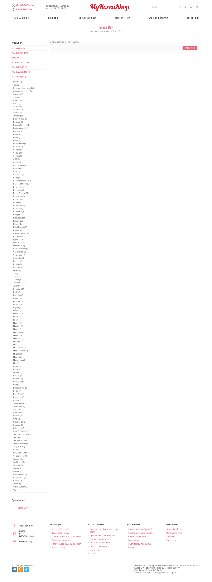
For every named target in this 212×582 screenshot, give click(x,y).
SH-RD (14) (18, 413)
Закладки (170, 536)
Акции (131, 547)
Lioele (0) (17, 317)
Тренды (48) (18, 85)
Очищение (53, 18)
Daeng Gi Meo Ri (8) (21, 184)
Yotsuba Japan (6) (20, 487)
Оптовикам (133, 540)
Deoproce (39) (19, 190)
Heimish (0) (17, 264)
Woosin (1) (17, 481)
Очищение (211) (17, 57)
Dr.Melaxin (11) (19, 209)
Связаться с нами (98, 546)
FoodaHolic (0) (19, 246)
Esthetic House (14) (21, 233)
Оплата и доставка (60, 540)
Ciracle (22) (17, 156)
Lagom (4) (17, 308)
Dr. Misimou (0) (19, 196)
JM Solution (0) (19, 283)
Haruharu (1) (18, 261)
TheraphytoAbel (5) (20, 444)
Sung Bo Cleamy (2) (21, 431)
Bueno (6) (17, 141)
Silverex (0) (17, 416)
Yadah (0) (17, 484)
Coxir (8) (16, 171)
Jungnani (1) (18, 286)
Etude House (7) (19, 236)
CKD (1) (16, 159)
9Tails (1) (16, 97)
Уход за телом (122, 18)
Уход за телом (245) (19, 67)
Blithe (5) (16, 134)
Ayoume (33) (18, 116)
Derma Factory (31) (21, 193)
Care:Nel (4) (18, 147)
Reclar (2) (17, 391)
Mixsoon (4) (18, 354)
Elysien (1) (17, 224)
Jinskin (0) (17, 280)
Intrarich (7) (17, 270)
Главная (94, 31)
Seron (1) (17, 410)
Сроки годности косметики (102, 535)
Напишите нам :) (25, 541)
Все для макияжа (87, 18)
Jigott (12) (17, 277)
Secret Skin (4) (19, 406)
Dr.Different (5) (19, 206)
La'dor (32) (17, 304)
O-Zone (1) (17, 372)
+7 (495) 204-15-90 (23, 9)
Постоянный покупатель (185, 7)
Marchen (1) (18, 326)
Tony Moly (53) (19, 447)
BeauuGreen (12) (20, 128)
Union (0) (16, 450)
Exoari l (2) (17, 82)
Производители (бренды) (140, 529)
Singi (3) (16, 419)
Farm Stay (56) (19, 243)
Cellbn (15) (17, 153)
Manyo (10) (17, 323)
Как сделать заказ (60, 533)
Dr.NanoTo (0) (18, 212)
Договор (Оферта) (60, 529)
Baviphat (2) (18, 122)
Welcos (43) (18, 459)
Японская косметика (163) (24, 88)
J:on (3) (16, 274)
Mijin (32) (16, 342)
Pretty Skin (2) (18, 382)
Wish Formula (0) (20, 474)
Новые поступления (137, 536)
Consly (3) (17, 162)
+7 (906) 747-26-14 (25, 5)
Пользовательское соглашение (66, 536)
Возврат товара (59, 547)
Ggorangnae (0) (19, 252)
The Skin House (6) (20, 440)
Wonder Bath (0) (19, 478)
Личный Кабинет (174, 529)
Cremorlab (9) (18, 175)
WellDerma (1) (19, 462)
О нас (92, 553)
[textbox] (166, 7)
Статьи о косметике (99, 539)
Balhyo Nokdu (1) (20, 119)
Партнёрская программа (139, 544)
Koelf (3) (16, 292)
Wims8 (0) (17, 468)
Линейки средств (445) (22, 91)
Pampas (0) (17, 376)
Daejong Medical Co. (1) (22, 181)
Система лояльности (100, 543)
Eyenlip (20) (18, 240)
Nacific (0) (17, 366)
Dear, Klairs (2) (19, 187)
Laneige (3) (17, 311)
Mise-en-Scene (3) (20, 351)
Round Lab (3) (19, 397)
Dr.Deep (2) (17, 202)
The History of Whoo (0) (22, 434)
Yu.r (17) (16, 490)
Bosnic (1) (17, 137)
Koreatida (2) (18, 295)
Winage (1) (17, 471)
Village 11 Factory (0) (21, 453)
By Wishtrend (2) (19, 144)
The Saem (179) (19, 437)
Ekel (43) (16, 215)
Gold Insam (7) (19, 255)
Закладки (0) (191, 7)
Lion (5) (16, 320)
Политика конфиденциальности (67, 544)
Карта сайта (95, 550)
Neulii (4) (16, 369)
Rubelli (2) (17, 400)
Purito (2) (16, 385)
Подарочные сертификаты (140, 533)
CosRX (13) (18, 168)
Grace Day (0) (18, 258)
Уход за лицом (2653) (20, 53)
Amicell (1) (17, 107)
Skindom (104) (19, 422)
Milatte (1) (17, 345)
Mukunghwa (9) (19, 360)
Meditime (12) (18, 338)
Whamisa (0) (18, 465)
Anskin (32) (17, 113)
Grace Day (23, 508)
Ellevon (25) (18, 221)
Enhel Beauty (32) (20, 227)
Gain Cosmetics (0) (20, 249)
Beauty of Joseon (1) (21, 125)
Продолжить (190, 47)
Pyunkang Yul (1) (20, 388)
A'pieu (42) (17, 100)
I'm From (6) (18, 267)
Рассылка (171, 540)
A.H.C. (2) (17, 103)
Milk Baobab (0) (19, 348)
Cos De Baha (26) (20, 165)
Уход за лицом (21, 18)
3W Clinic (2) (18, 94)
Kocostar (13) (18, 289)
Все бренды (193, 18)
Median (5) (17, 335)
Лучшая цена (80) (18, 48)
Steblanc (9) (18, 425)
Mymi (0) (16, 363)
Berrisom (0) (18, 131)
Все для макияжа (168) (20, 62)
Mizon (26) (17, 357)
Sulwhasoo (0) (19, 428)
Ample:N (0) (18, 110)
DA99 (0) (16, 178)
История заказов (174, 533)
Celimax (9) (17, 150)
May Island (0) (18, 332)
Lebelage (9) (18, 314)
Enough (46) (18, 230)
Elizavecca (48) (19, 218)
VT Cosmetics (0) (20, 456)
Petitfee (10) (18, 379)
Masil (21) (17, 329)
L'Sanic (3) (17, 298)
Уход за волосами (158, 18)
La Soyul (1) (18, 301)
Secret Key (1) (19, 403)
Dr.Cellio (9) (18, 199)
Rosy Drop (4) (18, 394)
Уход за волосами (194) (21, 72)
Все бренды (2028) (19, 76)
